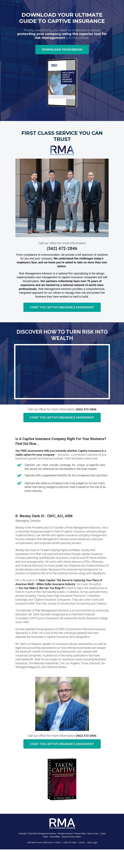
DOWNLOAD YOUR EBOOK (62, 49)
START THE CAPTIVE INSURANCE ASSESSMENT (62, 307)
